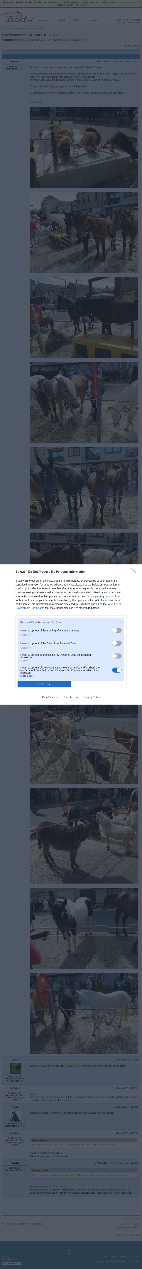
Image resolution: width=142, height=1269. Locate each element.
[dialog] (71, 634)
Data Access (71, 697)
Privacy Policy (92, 697)
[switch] (117, 630)
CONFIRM (44, 684)
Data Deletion (50, 697)
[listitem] (71, 622)
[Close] (134, 572)
